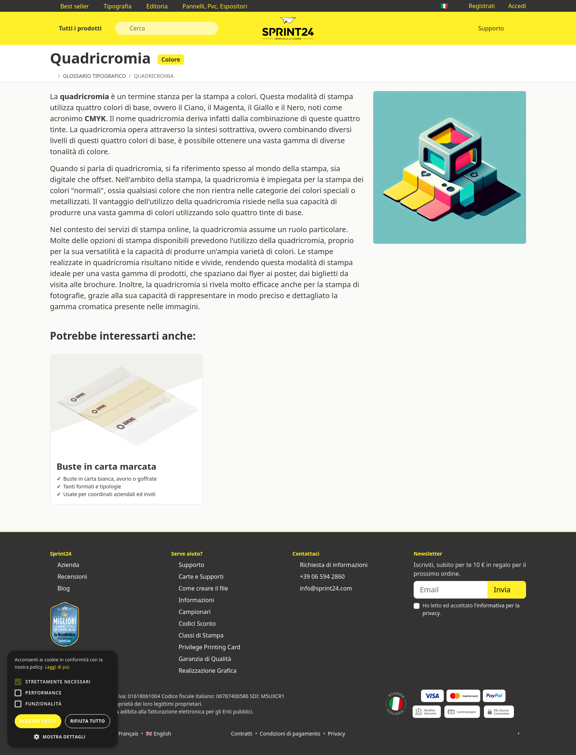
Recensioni (68, 576)
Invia (507, 590)
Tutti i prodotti (79, 28)
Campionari (190, 612)
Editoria (153, 6)
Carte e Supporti (197, 576)
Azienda (64, 565)
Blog (60, 588)
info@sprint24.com (322, 588)
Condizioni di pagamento (290, 733)
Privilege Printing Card (205, 647)
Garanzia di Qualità (201, 659)
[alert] (62, 699)
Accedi (513, 6)
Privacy (336, 733)
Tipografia (114, 6)
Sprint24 (288, 30)
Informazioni (192, 600)
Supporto (491, 28)
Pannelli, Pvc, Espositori (211, 6)
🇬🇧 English (158, 733)
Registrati (478, 6)
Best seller (71, 6)
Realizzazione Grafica (204, 671)
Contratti (241, 733)
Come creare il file (199, 588)
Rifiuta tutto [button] (87, 721)
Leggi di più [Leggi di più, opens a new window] (57, 667)
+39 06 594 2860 (318, 576)
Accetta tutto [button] (37, 721)
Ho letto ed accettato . (470, 609)
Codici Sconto (193, 623)
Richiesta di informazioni (330, 565)
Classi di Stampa (197, 635)
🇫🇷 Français (124, 733)
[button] (18, 682)
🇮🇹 (447, 6)
